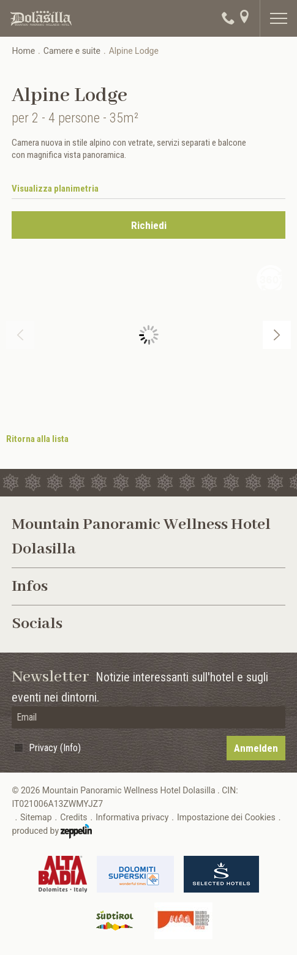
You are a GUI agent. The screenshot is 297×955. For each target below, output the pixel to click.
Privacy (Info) (55, 748)
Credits (73, 817)
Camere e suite (71, 51)
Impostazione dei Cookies (226, 817)
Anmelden (256, 748)
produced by (52, 831)
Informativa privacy (132, 817)
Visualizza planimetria (55, 188)
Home (23, 51)
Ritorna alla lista (37, 438)
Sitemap (35, 817)
